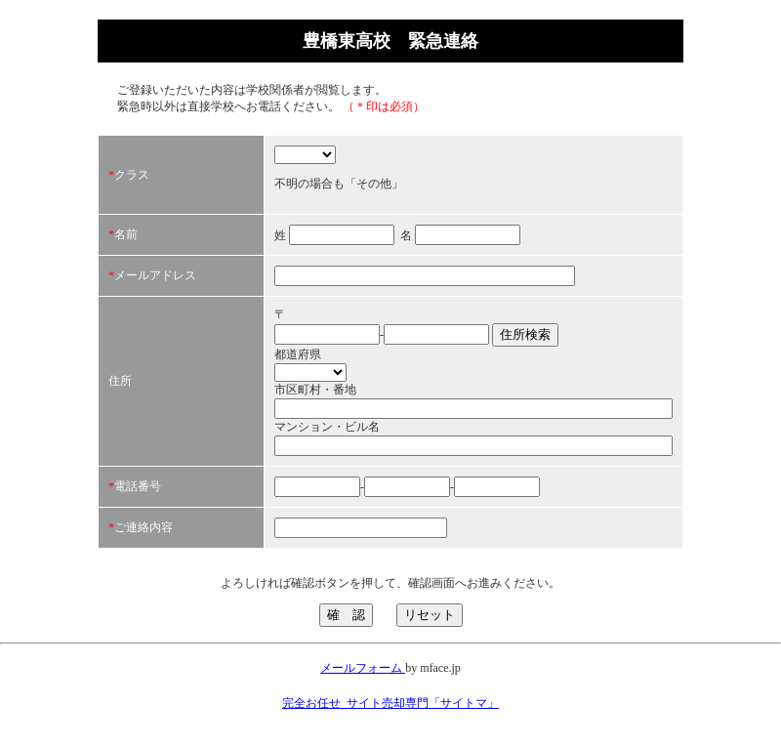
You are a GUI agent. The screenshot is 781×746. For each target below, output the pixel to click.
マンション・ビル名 (327, 427)
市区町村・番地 (315, 389)
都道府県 (297, 354)
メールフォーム (362, 668)
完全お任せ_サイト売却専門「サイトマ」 (390, 703)
